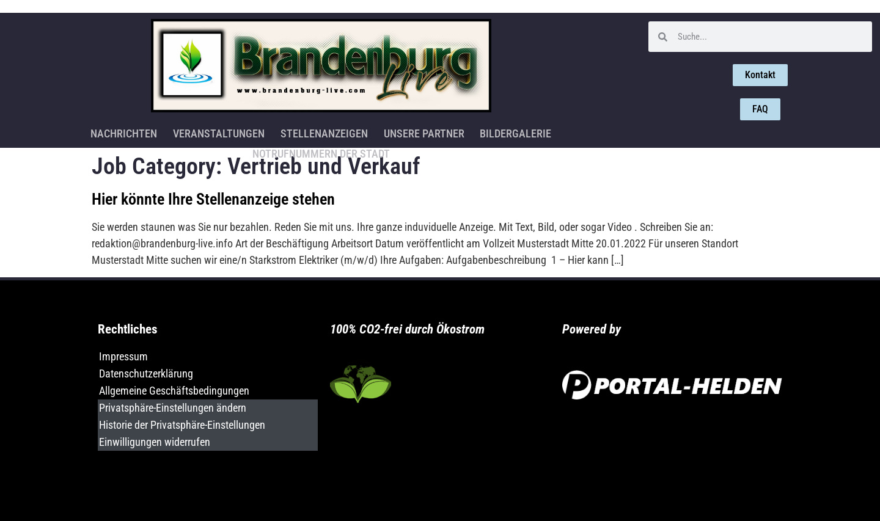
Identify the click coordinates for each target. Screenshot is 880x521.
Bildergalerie (437, 132)
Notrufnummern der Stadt (556, 132)
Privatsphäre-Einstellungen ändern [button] (172, 407)
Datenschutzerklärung (146, 373)
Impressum (123, 356)
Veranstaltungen (143, 132)
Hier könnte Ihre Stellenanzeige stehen (213, 199)
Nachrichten (49, 132)
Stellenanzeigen (248, 132)
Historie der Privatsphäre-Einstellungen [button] (182, 424)
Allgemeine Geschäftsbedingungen (174, 390)
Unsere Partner (346, 132)
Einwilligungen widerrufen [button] (154, 441)
